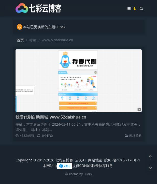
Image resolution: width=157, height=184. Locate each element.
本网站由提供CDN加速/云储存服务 (78, 165)
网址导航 (133, 135)
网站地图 (95, 160)
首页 (20, 40)
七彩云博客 (64, 160)
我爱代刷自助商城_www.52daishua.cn (51, 117)
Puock (87, 174)
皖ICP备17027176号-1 (122, 160)
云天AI (80, 160)
